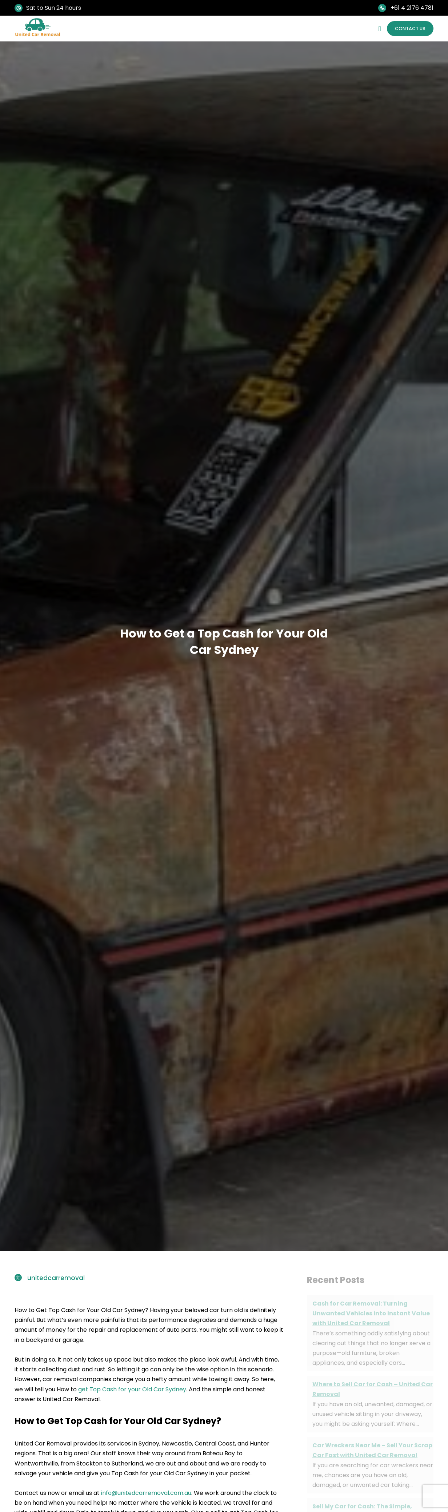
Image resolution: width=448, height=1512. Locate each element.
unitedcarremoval (56, 1277)
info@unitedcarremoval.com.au (146, 1492)
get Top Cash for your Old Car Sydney (132, 1389)
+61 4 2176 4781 (412, 8)
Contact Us (406, 28)
